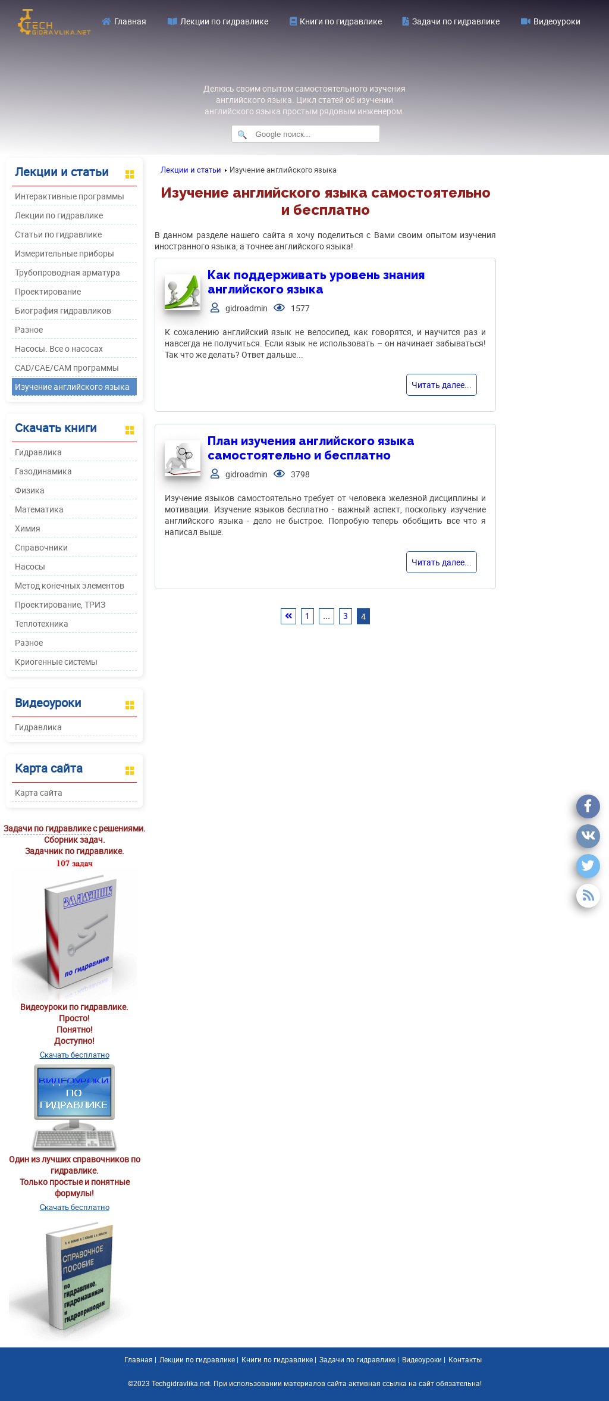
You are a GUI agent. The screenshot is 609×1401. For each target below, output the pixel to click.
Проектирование (48, 291)
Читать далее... (442, 384)
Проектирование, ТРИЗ (60, 604)
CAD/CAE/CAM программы (67, 367)
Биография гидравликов (63, 310)
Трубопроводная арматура (67, 272)
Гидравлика (38, 452)
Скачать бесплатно (74, 1054)
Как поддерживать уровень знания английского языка (316, 282)
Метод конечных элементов (69, 585)
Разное (29, 329)
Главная (124, 21)
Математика (39, 509)
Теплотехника (41, 623)
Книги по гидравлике (336, 21)
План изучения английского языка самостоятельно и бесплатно (311, 448)
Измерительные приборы (64, 253)
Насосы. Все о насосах (59, 348)
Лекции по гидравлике (218, 21)
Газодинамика (43, 471)
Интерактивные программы (69, 196)
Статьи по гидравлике (58, 234)
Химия (27, 528)
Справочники (41, 547)
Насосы (30, 566)
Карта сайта (38, 792)
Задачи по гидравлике (451, 21)
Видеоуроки (550, 21)
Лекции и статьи (191, 169)
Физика (30, 490)
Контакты (465, 1359)
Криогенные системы (56, 661)
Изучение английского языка (72, 386)
